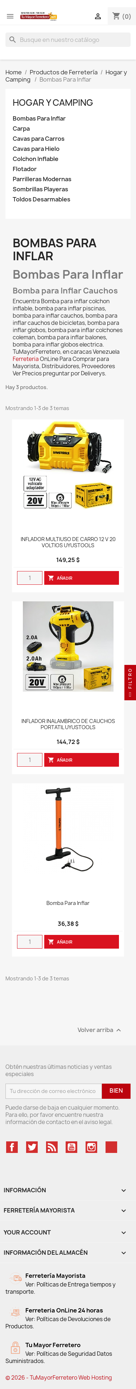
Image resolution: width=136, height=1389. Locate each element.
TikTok (111, 1147)
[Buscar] (68, 39)
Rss (52, 1147)
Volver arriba (100, 1030)
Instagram (91, 1147)
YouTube (71, 1147)
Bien (116, 1090)
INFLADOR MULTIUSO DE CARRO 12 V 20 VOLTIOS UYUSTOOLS (68, 542)
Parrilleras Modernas (42, 179)
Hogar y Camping (54, 102)
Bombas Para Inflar (39, 118)
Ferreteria (26, 359)
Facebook (12, 1147)
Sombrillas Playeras (40, 189)
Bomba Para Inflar (68, 903)
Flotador (25, 169)
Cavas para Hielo (36, 149)
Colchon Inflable (35, 159)
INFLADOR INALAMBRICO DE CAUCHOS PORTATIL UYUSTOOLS (68, 724)
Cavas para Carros (39, 139)
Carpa (21, 128)
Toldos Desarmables (41, 199)
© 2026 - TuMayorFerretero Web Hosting (58, 1377)
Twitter (32, 1147)
